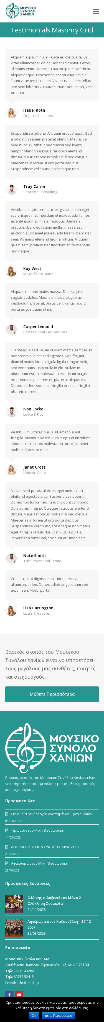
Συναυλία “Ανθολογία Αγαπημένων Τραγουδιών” (52, 813)
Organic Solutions (38, 115)
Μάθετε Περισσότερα (52, 694)
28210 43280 (24, 970)
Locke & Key (33, 414)
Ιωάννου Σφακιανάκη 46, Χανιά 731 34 (57, 964)
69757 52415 (24, 976)
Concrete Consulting (40, 191)
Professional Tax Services (45, 331)
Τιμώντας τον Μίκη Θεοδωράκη (37, 830)
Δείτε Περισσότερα (58, 1016)
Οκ (34, 1016)
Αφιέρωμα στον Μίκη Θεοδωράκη (39, 863)
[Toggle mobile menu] (96, 11)
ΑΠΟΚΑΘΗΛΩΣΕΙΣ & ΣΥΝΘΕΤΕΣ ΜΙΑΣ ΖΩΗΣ (45, 846)
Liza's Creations (36, 613)
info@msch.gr (28, 982)
